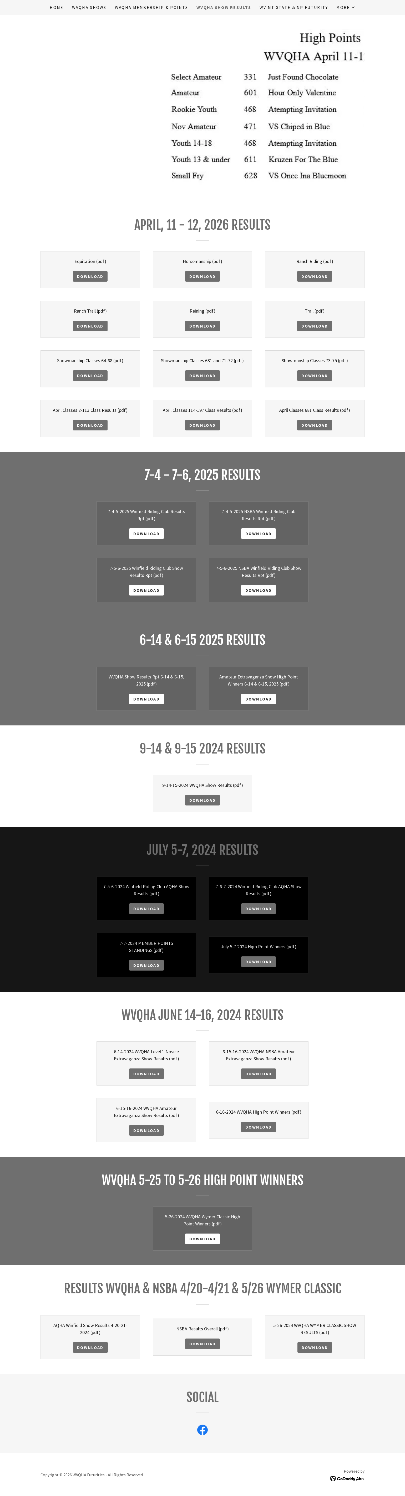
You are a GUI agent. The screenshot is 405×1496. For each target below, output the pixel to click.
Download (90, 276)
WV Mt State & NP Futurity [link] (294, 7)
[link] (202, 1431)
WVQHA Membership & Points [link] (151, 7)
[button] (345, 7)
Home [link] (56, 7)
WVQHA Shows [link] (89, 7)
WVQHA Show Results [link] (223, 7)
